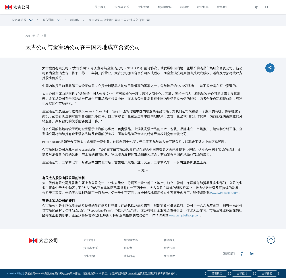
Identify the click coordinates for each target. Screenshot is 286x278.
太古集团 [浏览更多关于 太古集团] (169, 256)
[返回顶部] (271, 239)
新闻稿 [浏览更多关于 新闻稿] (74, 20)
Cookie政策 (134, 273)
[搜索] (266, 7)
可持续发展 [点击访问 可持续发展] (164, 7)
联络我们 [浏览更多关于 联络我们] (169, 240)
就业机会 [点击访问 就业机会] (203, 7)
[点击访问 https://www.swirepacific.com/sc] (14, 7)
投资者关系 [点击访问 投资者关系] (122, 7)
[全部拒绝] (242, 273)
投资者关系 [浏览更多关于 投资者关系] (19, 20)
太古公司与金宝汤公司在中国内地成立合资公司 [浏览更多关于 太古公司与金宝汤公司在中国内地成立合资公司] (119, 20)
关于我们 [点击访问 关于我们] (100, 7)
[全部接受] (267, 273)
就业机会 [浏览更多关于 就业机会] (129, 256)
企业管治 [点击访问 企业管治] (143, 7)
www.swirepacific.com (224, 196)
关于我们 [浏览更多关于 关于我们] (89, 240)
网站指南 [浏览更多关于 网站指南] (169, 248)
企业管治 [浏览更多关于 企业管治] (89, 256)
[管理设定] (217, 273)
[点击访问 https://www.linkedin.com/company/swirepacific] (252, 253)
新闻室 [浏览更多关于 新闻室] (127, 248)
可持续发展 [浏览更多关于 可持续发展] (130, 240)
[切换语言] (257, 7)
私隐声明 (147, 273)
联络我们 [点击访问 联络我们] (223, 7)
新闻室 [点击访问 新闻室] (184, 7)
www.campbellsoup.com (184, 219)
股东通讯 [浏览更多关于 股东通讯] (48, 20)
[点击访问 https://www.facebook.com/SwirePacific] (242, 253)
